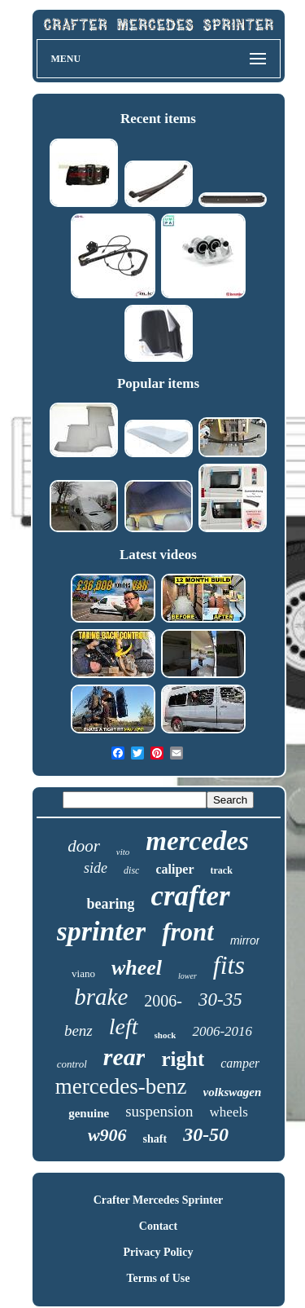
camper (239, 1063)
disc (131, 870)
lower (187, 975)
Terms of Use (158, 1278)
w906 (107, 1135)
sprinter (101, 931)
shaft (155, 1139)
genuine (88, 1113)
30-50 (206, 1134)
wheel (136, 968)
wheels (229, 1112)
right (182, 1059)
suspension (159, 1111)
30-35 (220, 999)
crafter (189, 896)
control (72, 1064)
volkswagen (232, 1092)
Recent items (158, 118)
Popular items (158, 383)
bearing (110, 904)
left (123, 1026)
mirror (245, 940)
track (222, 870)
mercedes (197, 841)
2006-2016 (222, 1031)
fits (229, 965)
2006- (163, 1001)
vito (123, 852)
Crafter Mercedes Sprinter (159, 1200)
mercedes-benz (121, 1086)
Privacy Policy (159, 1252)
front (188, 932)
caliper (174, 869)
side (95, 868)
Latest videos (158, 554)
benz (78, 1030)
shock (165, 1035)
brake (101, 997)
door (84, 846)
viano (83, 973)
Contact (158, 1226)
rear (124, 1056)
